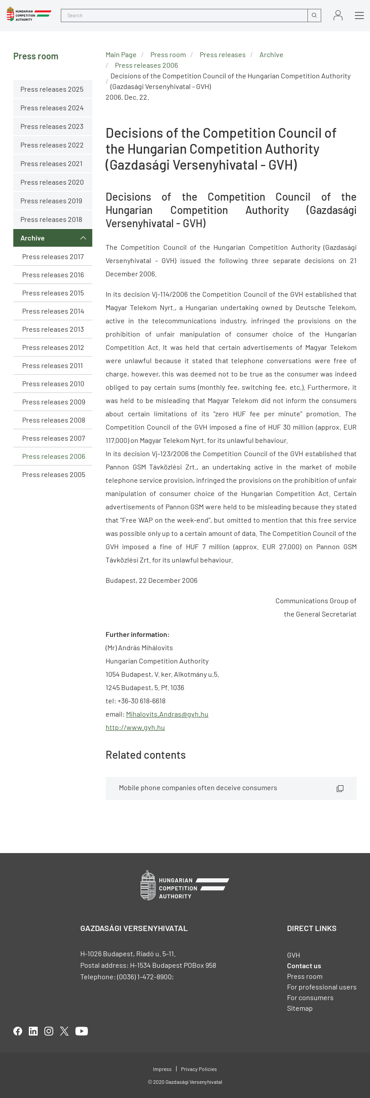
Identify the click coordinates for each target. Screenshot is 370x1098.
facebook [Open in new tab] (17, 1031)
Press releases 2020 (52, 182)
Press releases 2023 (51, 126)
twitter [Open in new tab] (64, 1031)
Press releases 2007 (53, 438)
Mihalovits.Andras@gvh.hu (167, 714)
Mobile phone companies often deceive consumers (198, 787)
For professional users (322, 986)
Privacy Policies (199, 1069)
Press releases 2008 (53, 419)
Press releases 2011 (52, 365)
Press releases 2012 (53, 347)
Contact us (304, 965)
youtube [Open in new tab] (81, 1031)
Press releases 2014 (53, 311)
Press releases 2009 (53, 401)
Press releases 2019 (51, 200)
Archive (32, 237)
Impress (162, 1069)
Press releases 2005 (53, 474)
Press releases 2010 (53, 383)
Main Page (121, 54)
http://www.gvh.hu (135, 727)
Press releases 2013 (53, 329)
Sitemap (300, 1008)
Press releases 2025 (51, 89)
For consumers (310, 997)
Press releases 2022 (52, 144)
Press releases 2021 (51, 163)
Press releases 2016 (53, 274)
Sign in (338, 15)
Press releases (223, 54)
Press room (168, 54)
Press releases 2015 (53, 292)
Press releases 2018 (51, 219)
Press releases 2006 (53, 456)
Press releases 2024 (52, 107)
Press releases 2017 (53, 256)
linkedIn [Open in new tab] (33, 1031)
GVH (293, 955)
